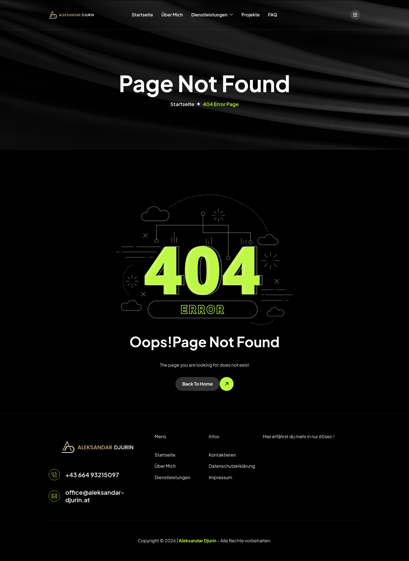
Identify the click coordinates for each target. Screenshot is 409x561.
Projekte (250, 15)
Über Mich (172, 15)
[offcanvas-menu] (355, 15)
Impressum (220, 477)
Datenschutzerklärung (231, 466)
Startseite (142, 15)
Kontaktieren (222, 455)
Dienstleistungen (212, 14)
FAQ (272, 15)
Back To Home (197, 384)
